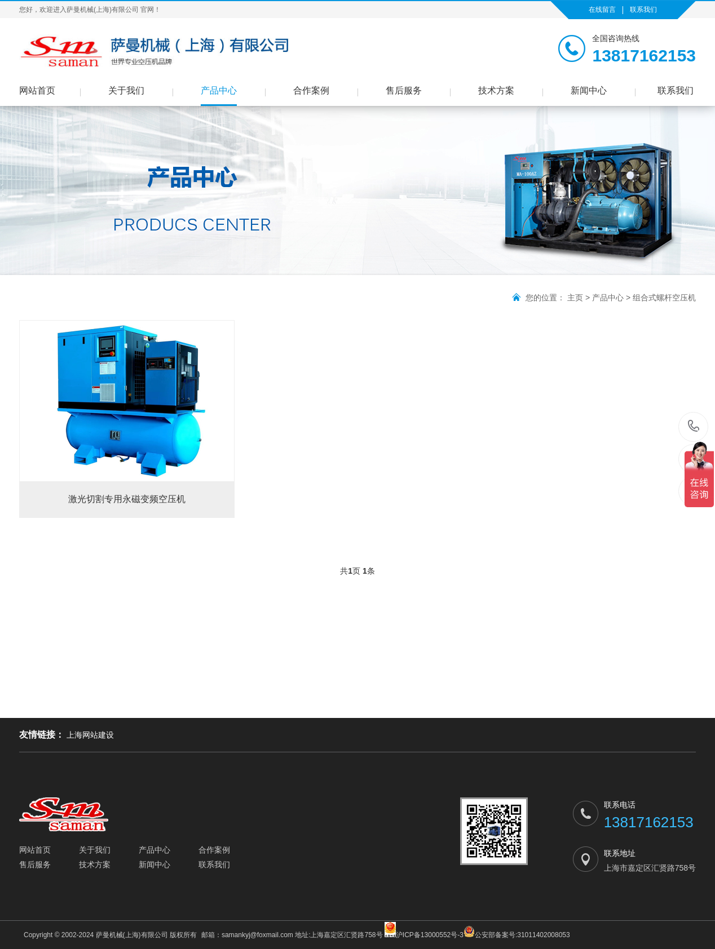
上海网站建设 (90, 734)
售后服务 (404, 90)
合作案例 (311, 90)
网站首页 (37, 90)
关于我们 (126, 90)
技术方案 (496, 90)
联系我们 (643, 10)
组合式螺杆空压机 (664, 297)
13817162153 (694, 426)
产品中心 (219, 90)
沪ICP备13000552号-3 (424, 930)
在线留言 (602, 10)
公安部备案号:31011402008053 (517, 932)
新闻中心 (589, 90)
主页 (575, 297)
